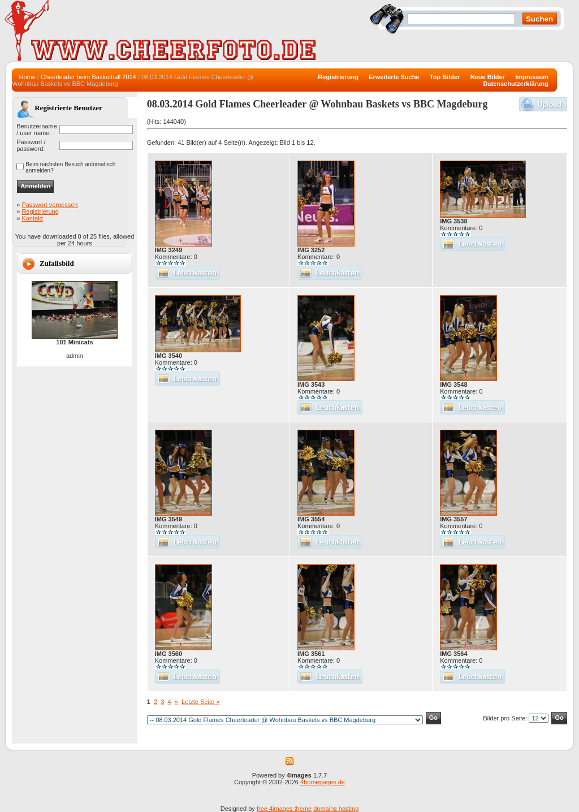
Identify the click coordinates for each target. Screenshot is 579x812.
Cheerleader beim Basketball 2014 (88, 77)
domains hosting (335, 808)
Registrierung (39, 211)
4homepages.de (322, 782)
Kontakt (31, 218)
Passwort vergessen (49, 204)
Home (27, 77)
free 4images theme (284, 808)
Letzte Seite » (200, 701)
